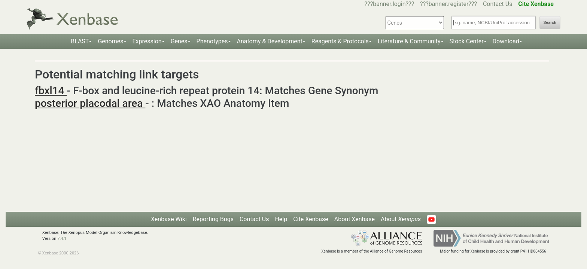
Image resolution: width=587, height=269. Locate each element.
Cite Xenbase (310, 219)
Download (506, 41)
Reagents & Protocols (340, 41)
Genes (179, 41)
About (401, 219)
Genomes (110, 41)
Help (281, 219)
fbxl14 (51, 90)
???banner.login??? (389, 3)
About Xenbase (354, 219)
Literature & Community (409, 41)
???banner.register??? (448, 3)
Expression (147, 41)
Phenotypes (212, 41)
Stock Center (467, 41)
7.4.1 (62, 238)
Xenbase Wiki (169, 219)
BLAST (80, 41)
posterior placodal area (90, 103)
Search (550, 22)
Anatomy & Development (269, 41)
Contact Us (498, 3)
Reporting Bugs (213, 219)
